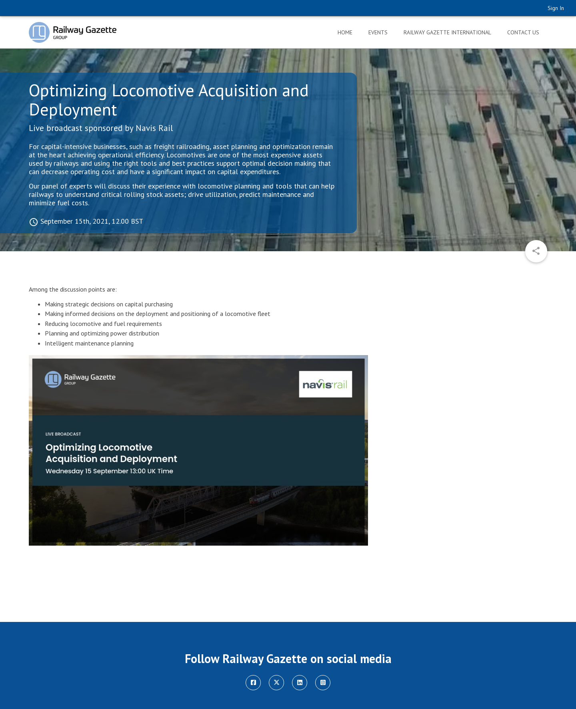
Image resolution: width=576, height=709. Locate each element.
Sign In (556, 8)
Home (345, 32)
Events (378, 32)
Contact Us (523, 32)
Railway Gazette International (447, 32)
